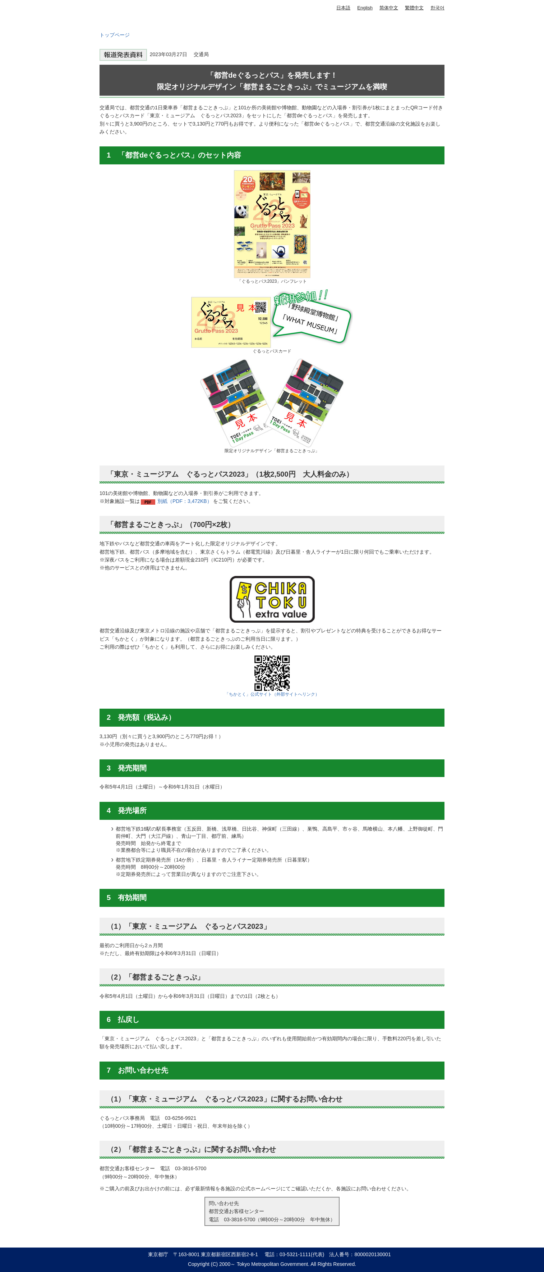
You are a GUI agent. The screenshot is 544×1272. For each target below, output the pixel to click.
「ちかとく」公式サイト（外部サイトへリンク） (272, 694)
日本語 (343, 7)
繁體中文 (414, 7)
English (365, 7)
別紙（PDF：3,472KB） (184, 501)
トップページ (115, 35)
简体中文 (388, 7)
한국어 (437, 7)
